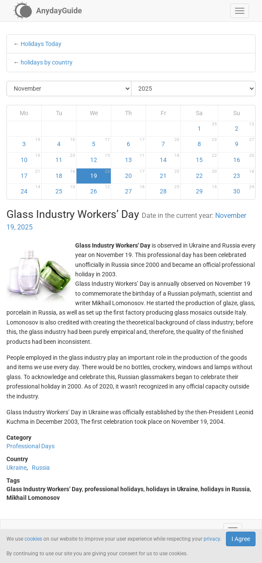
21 (170, 174)
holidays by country (47, 62)
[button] (239, 10)
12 (100, 158)
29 (206, 189)
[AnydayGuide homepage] (47, 10)
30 (243, 189)
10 (30, 158)
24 (30, 189)
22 (206, 174)
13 (135, 158)
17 (30, 174)
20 (135, 174)
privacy (212, 539)
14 (170, 158)
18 (65, 174)
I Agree (241, 538)
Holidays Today (41, 43)
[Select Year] (193, 88)
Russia (41, 467)
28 (170, 189)
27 (135, 189)
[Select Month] (69, 88)
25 (65, 189)
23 (243, 174)
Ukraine (16, 467)
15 (206, 158)
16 (243, 158)
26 (100, 189)
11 (65, 158)
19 (100, 174)
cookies (33, 539)
